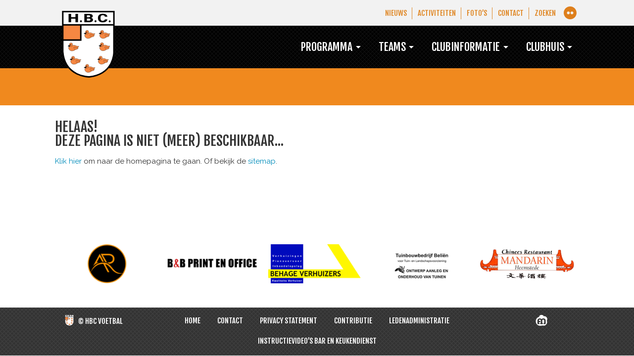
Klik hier (68, 161)
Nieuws (390, 13)
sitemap (262, 161)
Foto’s (473, 13)
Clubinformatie (456, 47)
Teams (377, 47)
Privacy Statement (288, 321)
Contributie (353, 321)
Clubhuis (541, 47)
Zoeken (544, 13)
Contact (509, 13)
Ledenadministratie (419, 321)
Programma (308, 47)
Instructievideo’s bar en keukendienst (317, 341)
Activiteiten (432, 13)
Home (192, 321)
